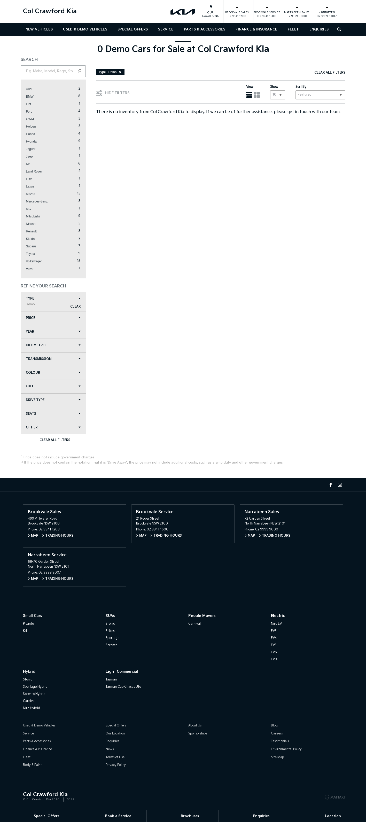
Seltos (110, 632)
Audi (31, 89)
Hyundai (34, 142)
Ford (31, 112)
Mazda (32, 194)
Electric (278, 616)
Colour (55, 373)
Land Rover (36, 172)
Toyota (32, 254)
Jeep (31, 157)
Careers (277, 734)
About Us (194, 727)
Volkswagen (36, 262)
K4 (25, 632)
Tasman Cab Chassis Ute (123, 688)
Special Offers (133, 29)
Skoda (32, 239)
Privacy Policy (116, 766)
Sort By (298, 87)
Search (338, 29)
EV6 (274, 653)
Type (55, 302)
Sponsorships (197, 734)
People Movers (201, 616)
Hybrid (29, 672)
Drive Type (55, 401)
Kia (30, 164)
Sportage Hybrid (35, 688)
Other (55, 428)
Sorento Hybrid (34, 695)
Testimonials (280, 742)
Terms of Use (115, 758)
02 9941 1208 (237, 11)
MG (30, 209)
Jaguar (33, 149)
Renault (33, 232)
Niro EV (276, 625)
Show (272, 87)
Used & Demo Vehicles (85, 29)
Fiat (30, 104)
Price (55, 318)
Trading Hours (59, 536)
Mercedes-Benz (39, 202)
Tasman (111, 681)
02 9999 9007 (327, 11)
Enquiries (319, 29)
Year (55, 332)
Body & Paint (32, 766)
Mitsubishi (35, 217)
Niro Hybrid (31, 709)
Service (165, 29)
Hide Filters (115, 93)
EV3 (274, 632)
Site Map (277, 758)
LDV (31, 179)
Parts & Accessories (204, 29)
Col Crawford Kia (50, 11)
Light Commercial (122, 672)
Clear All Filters (57, 441)
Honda (32, 134)
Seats (55, 414)
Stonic (110, 625)
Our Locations (210, 14)
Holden (33, 127)
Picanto (28, 625)
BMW (32, 97)
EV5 (274, 646)
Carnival (194, 625)
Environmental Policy (286, 750)
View (247, 87)
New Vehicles (39, 29)
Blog (274, 727)
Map (34, 536)
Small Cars (32, 616)
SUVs (110, 616)
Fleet (293, 29)
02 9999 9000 (296, 11)
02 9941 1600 (266, 11)
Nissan (33, 224)
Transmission (55, 360)
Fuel (55, 387)
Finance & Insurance (256, 29)
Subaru (33, 247)
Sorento (111, 646)
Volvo (32, 269)
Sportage (112, 639)
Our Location (115, 734)
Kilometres (55, 346)
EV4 (274, 639)
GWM (32, 119)
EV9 (274, 660)
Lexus (32, 187)
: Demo (113, 72)
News (110, 750)
